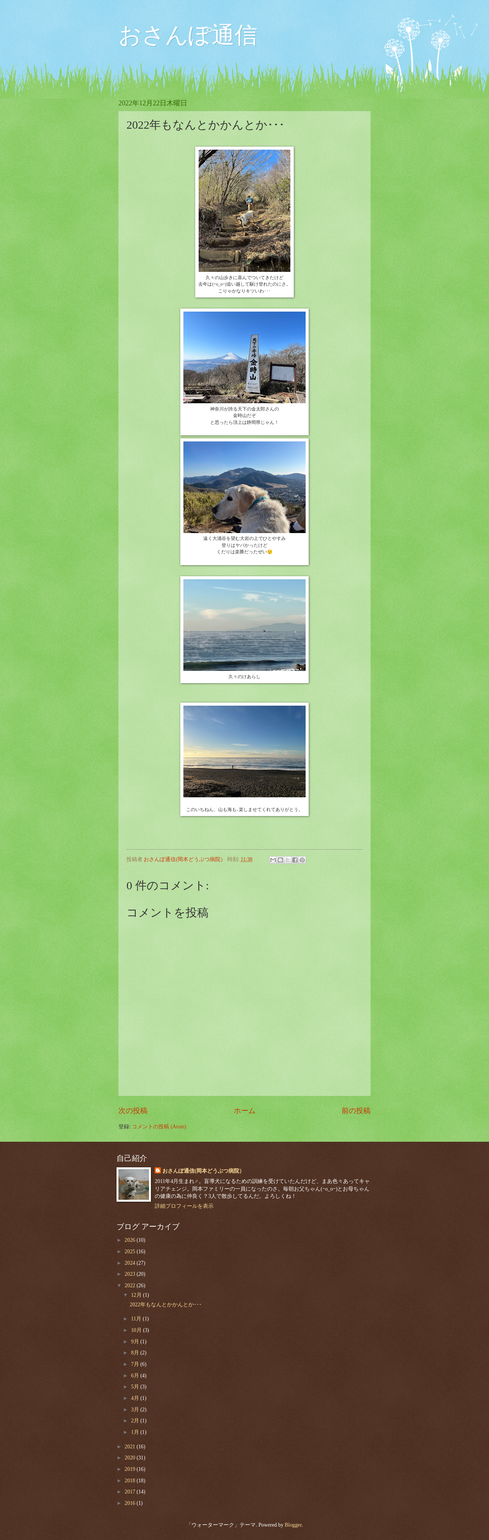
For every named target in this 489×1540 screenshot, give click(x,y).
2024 (130, 1263)
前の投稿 (356, 1111)
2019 (130, 1469)
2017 (130, 1492)
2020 (130, 1458)
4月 (135, 1398)
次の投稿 (132, 1111)
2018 (130, 1480)
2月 (135, 1421)
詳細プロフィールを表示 (184, 1206)
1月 (135, 1432)
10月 (137, 1330)
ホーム (245, 1111)
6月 (135, 1375)
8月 (135, 1353)
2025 (130, 1251)
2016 (130, 1503)
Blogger (293, 1525)
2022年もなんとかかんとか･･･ (166, 1304)
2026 (130, 1240)
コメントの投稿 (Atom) (159, 1127)
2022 (130, 1285)
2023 (130, 1274)
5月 (135, 1387)
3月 (135, 1409)
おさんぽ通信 (187, 35)
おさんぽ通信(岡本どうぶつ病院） (203, 1171)
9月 (135, 1341)
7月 (135, 1364)
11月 (137, 1319)
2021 (130, 1447)
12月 (137, 1295)
